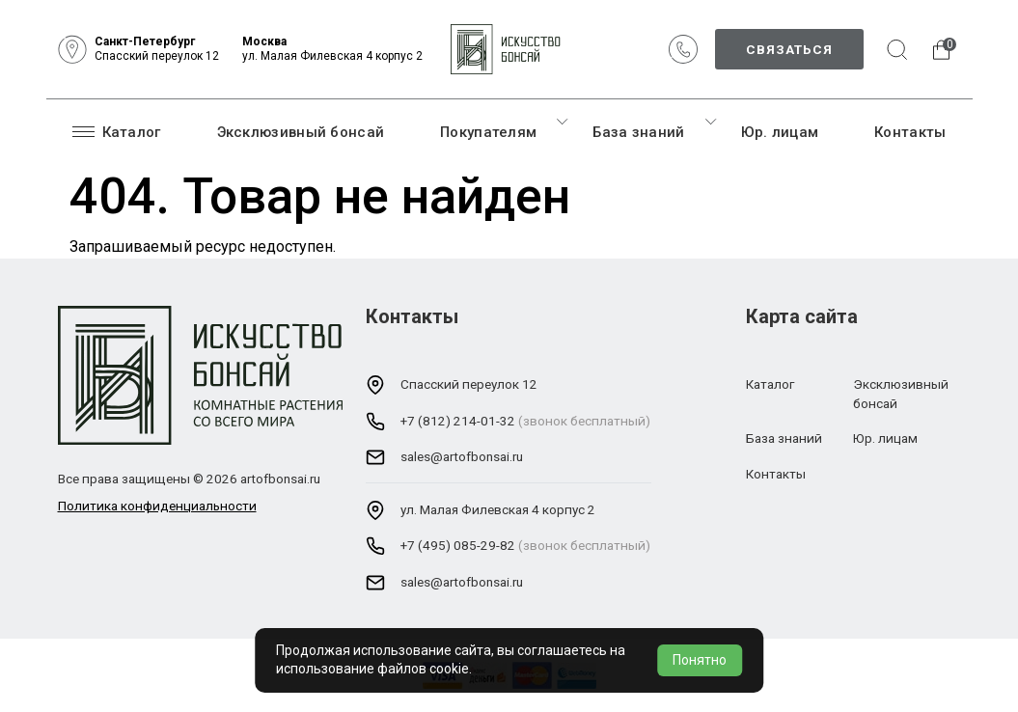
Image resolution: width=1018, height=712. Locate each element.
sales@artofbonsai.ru (461, 456)
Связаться (789, 49)
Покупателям (488, 132)
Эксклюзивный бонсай (301, 132)
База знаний (638, 132)
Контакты (910, 132)
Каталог (116, 131)
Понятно (700, 660)
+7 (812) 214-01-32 (457, 420)
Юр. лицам (780, 132)
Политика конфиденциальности (157, 505)
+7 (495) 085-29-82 (457, 545)
